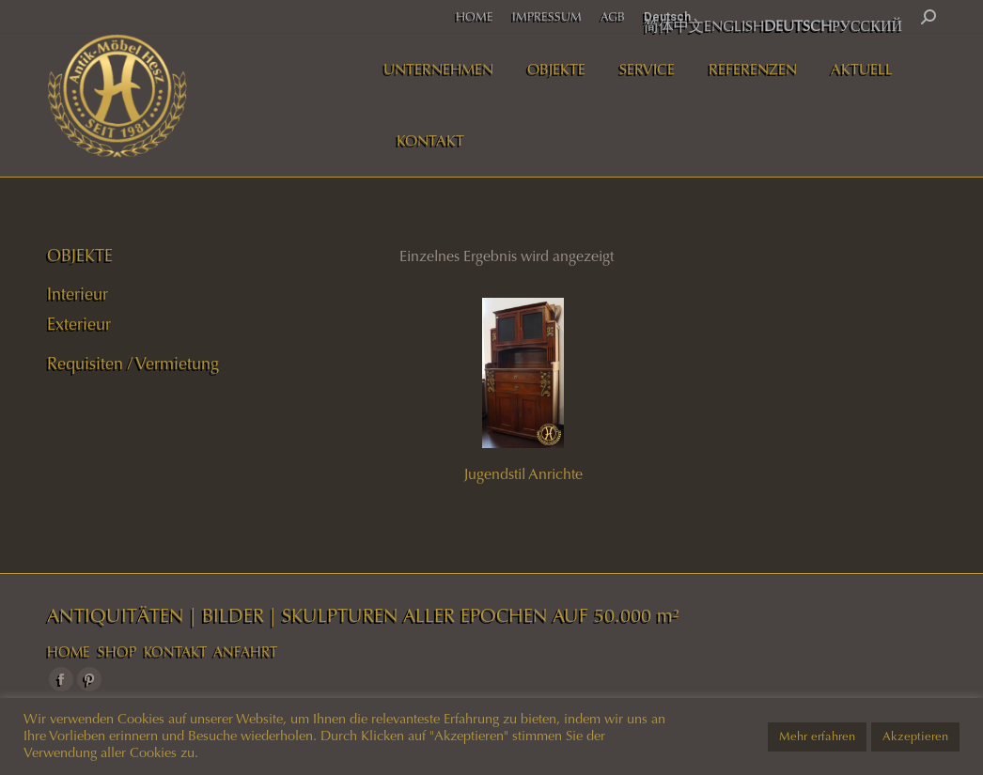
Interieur (77, 294)
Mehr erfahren (817, 736)
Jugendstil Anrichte (523, 474)
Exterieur (79, 324)
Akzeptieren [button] (915, 736)
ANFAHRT (245, 651)
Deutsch (667, 16)
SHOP (117, 651)
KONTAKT (175, 651)
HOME (68, 651)
